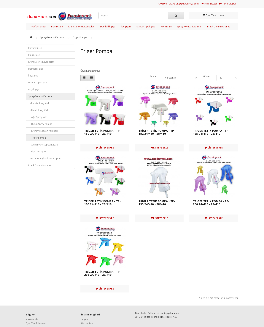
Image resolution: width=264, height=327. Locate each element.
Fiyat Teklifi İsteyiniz (36, 323)
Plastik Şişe (57, 26)
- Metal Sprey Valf (38, 110)
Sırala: (153, 76)
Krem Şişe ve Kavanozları (81, 26)
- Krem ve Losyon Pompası (43, 130)
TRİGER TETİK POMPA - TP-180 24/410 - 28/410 (102, 132)
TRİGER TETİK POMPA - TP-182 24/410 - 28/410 (157, 132)
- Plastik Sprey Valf (38, 103)
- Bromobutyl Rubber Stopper (44, 158)
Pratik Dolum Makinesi (218, 26)
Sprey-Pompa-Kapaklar (189, 26)
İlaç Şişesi (126, 26)
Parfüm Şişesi (38, 26)
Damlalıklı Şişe (107, 26)
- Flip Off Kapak (37, 151)
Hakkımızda (32, 319)
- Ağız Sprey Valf (37, 117)
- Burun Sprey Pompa (40, 124)
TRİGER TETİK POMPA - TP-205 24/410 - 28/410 (102, 273)
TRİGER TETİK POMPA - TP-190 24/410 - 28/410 (102, 202)
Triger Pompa (80, 37)
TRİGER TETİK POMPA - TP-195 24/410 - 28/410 (157, 202)
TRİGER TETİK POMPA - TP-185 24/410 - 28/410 (211, 132)
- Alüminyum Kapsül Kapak (43, 144)
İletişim (84, 319)
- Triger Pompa (37, 137)
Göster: (207, 76)
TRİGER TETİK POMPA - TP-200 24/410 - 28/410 (211, 202)
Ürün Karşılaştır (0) (90, 70)
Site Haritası (86, 323)
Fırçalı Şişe (166, 26)
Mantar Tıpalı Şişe (145, 26)
